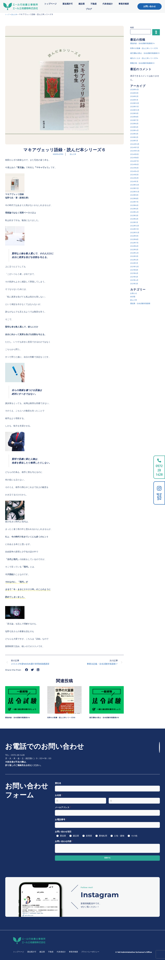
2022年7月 (135, 259)
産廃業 (89, 836)
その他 (134, 836)
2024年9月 (135, 171)
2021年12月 (135, 283)
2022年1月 (135, 280)
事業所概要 (124, 4)
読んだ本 (16, 14)
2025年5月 (135, 144)
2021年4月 (135, 297)
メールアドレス (63, 807)
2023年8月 (135, 215)
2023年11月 (135, 205)
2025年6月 (135, 140)
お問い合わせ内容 (64, 841)
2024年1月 (135, 198)
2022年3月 (135, 273)
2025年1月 (135, 157)
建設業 (82, 4)
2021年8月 (135, 287)
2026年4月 (135, 106)
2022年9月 (135, 253)
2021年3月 (135, 300)
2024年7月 (135, 178)
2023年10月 (135, 208)
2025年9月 (135, 130)
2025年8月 (135, 133)
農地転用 (103, 836)
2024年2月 (135, 195)
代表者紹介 (107, 4)
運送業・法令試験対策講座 (142, 320)
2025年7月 (135, 137)
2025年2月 (135, 154)
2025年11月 (135, 123)
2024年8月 (135, 174)
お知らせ (134, 310)
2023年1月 (135, 239)
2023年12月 (135, 202)
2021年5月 (135, 293)
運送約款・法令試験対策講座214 (21, 717)
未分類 (133, 313)
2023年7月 (135, 219)
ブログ (89, 9)
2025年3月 (135, 150)
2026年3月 (135, 110)
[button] (26, 669)
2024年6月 (135, 181)
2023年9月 (135, 212)
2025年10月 (135, 127)
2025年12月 (135, 120)
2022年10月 (135, 249)
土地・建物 (119, 836)
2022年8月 (135, 256)
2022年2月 (135, 276)
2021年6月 (135, 290)
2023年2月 (135, 236)
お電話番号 (61, 819)
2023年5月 (135, 225)
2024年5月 (135, 184)
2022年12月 (135, 242)
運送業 (63, 836)
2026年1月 (135, 116)
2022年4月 (135, 270)
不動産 (93, 4)
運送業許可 (67, 4)
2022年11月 (135, 246)
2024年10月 (136, 167)
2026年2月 (135, 113)
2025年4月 (135, 147)
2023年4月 (135, 229)
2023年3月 (135, 232)
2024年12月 (135, 161)
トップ (8, 14)
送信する (107, 858)
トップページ (50, 4)
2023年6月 (135, 222)
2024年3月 (135, 191)
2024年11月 (135, 164)
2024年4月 (135, 188)
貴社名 (58, 783)
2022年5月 (135, 266)
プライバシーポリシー (90, 952)
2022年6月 (135, 263)
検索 (132, 27)
